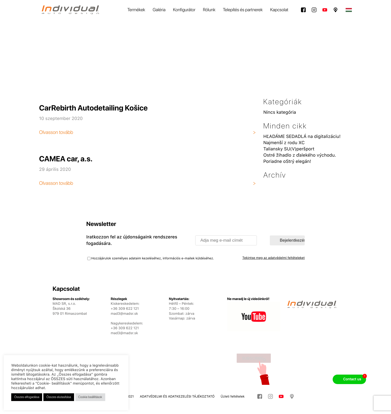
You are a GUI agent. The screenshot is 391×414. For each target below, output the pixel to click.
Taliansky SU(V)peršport (288, 149)
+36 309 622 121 (125, 328)
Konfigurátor (184, 9)
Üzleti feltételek (233, 397)
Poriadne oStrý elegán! (287, 161)
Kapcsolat (279, 9)
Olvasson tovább (56, 132)
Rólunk (209, 9)
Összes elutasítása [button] (58, 397)
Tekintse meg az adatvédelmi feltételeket (273, 258)
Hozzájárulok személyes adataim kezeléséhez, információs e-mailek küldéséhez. (152, 258)
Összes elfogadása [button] (26, 397)
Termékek (136, 9)
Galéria (159, 9)
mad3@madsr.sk (124, 333)
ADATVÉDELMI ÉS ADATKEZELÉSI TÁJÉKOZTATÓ (177, 397)
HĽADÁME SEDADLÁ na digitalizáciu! (302, 136)
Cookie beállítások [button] (90, 397)
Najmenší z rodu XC (284, 142)
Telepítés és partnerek (243, 9)
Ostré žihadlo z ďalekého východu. (299, 155)
